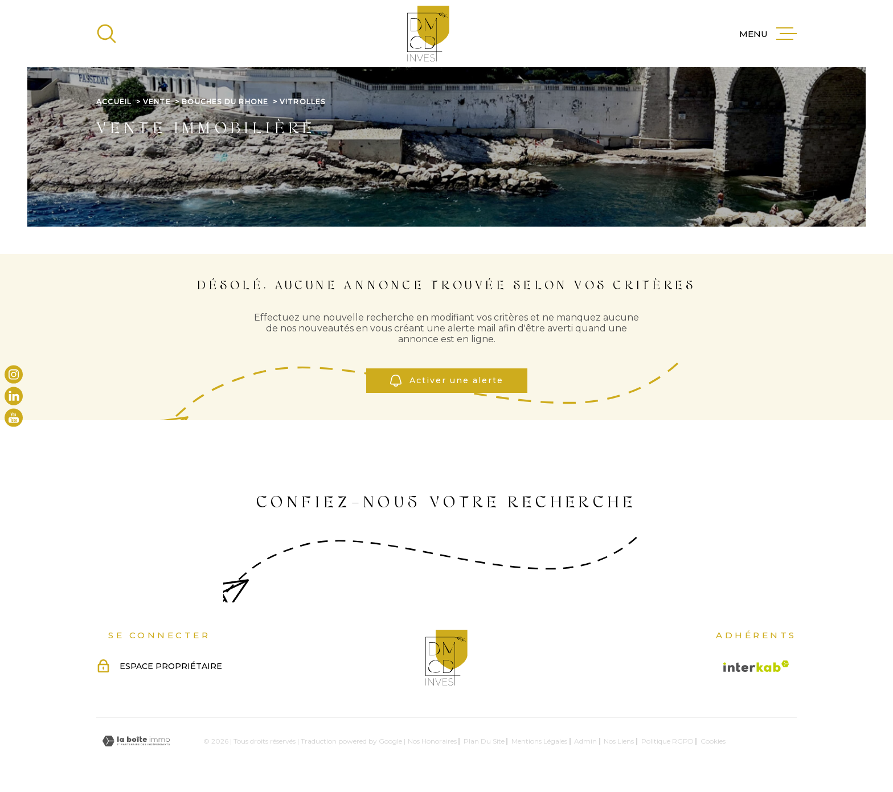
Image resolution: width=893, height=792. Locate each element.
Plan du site (484, 741)
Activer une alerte (446, 381)
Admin (585, 741)
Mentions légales (539, 741)
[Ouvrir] (106, 33)
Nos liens (619, 741)
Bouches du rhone (225, 101)
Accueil (114, 101)
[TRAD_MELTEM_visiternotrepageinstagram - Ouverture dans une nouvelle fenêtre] (14, 374)
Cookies (713, 741)
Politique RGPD (667, 741)
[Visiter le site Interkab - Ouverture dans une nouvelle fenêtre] (756, 666)
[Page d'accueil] (428, 33)
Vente (157, 101)
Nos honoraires (432, 741)
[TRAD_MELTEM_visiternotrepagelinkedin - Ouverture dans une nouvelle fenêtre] (14, 396)
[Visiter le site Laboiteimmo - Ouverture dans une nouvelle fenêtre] (136, 741)
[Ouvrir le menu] (768, 33)
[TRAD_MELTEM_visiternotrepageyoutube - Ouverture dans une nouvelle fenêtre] (14, 418)
